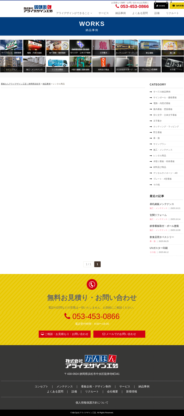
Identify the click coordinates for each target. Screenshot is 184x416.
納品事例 (120, 13)
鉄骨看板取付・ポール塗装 (164, 226)
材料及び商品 (159, 167)
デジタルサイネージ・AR (165, 173)
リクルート (172, 13)
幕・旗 (156, 138)
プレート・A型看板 (162, 179)
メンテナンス (64, 386)
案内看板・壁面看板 (162, 109)
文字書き (157, 121)
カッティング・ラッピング (166, 126)
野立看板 (157, 132)
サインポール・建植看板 (165, 97)
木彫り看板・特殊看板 (164, 161)
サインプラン (159, 144)
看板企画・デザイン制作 (96, 386)
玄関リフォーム (158, 215)
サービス (104, 13)
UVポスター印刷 (159, 248)
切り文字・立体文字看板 (165, 115)
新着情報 (131, 391)
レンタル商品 (159, 155)
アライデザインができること (74, 13)
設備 (157, 13)
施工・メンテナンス (162, 150)
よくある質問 (140, 13)
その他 (156, 184)
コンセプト (41, 386)
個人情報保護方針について (92, 402)
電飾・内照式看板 (161, 103)
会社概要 (112, 391)
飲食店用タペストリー (162, 237)
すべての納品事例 (161, 91)
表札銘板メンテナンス (162, 204)
